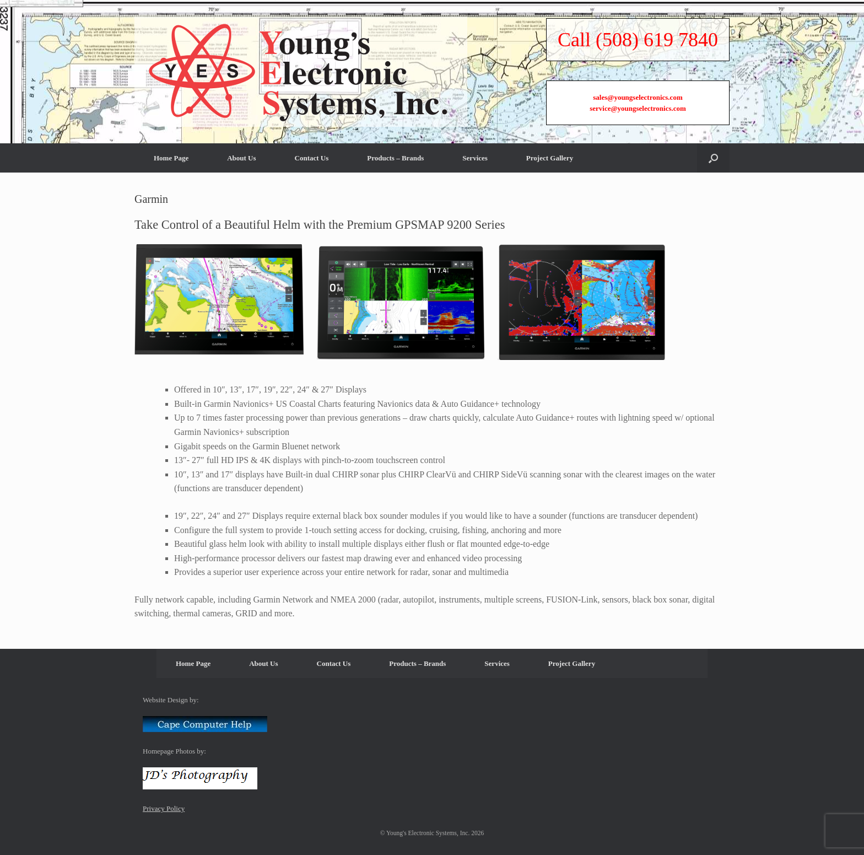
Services (474, 273)
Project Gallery (549, 273)
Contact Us (312, 273)
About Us (241, 273)
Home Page (171, 273)
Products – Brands (395, 273)
